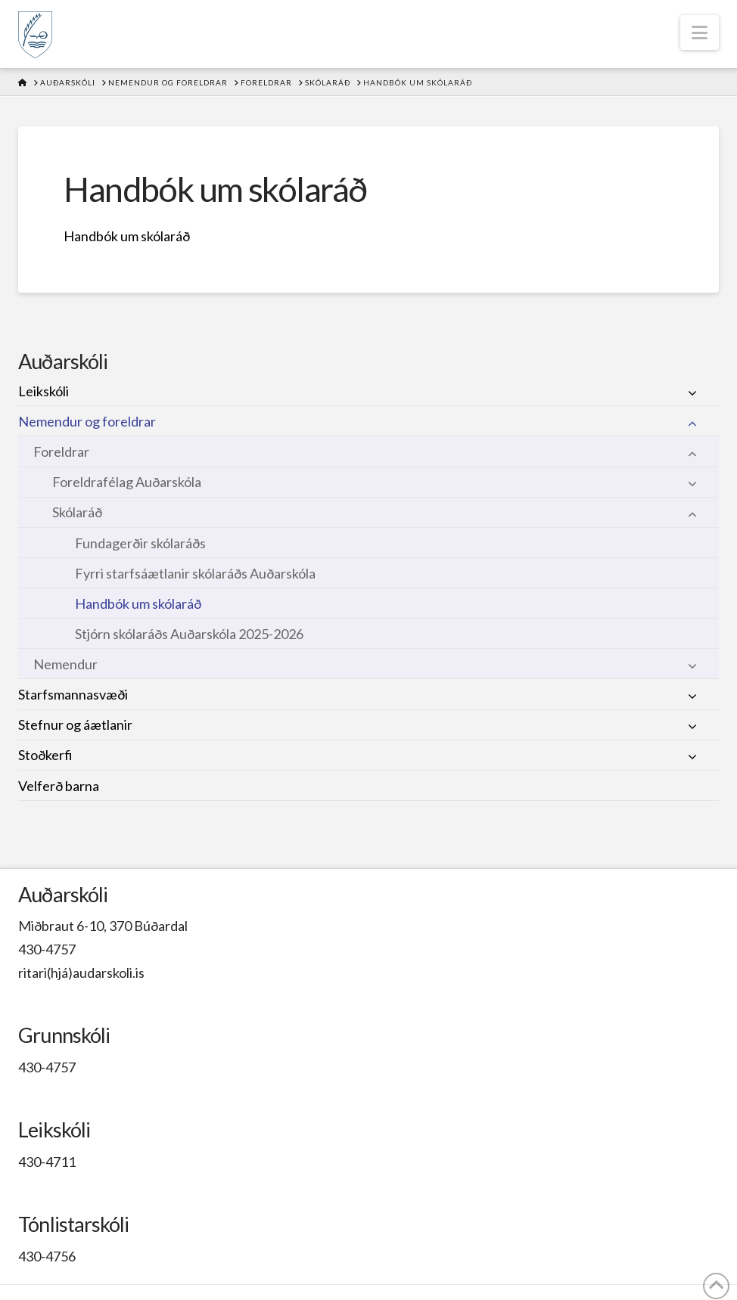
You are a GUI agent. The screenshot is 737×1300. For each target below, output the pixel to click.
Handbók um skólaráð (127, 236)
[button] (699, 32)
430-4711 (47, 1161)
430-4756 (47, 1256)
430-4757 (47, 949)
